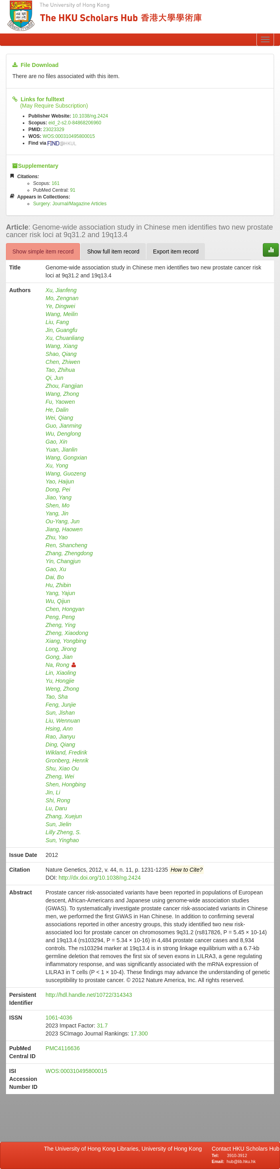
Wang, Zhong (62, 394)
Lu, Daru (56, 808)
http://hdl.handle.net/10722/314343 (89, 995)
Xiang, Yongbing (66, 641)
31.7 (102, 1025)
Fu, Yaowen (60, 402)
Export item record (176, 251)
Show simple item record (42, 251)
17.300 (139, 1033)
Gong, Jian (59, 657)
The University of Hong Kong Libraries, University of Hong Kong (124, 1148)
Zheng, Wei (60, 776)
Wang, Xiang (61, 346)
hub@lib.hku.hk (241, 1161)
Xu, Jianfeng (61, 290)
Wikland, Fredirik (66, 752)
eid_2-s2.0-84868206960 (74, 123)
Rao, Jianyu (60, 736)
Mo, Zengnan (62, 298)
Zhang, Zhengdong (69, 553)
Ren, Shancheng (66, 545)
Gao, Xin (56, 441)
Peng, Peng (60, 617)
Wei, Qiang (59, 418)
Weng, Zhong (62, 689)
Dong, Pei (58, 489)
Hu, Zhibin (58, 585)
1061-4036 (59, 1017)
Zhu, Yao (57, 537)
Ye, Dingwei (60, 306)
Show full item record (113, 251)
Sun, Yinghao (62, 840)
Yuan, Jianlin (61, 449)
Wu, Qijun (58, 601)
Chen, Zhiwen (63, 362)
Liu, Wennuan (63, 720)
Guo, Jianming (63, 425)
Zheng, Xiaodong (67, 633)
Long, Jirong (61, 649)
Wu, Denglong (63, 433)
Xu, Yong (57, 465)
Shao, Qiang (61, 354)
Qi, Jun (54, 378)
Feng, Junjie (61, 704)
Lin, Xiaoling (61, 673)
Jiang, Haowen (64, 529)
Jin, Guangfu (61, 330)
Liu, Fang (57, 322)
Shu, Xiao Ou (62, 768)
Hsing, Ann (59, 728)
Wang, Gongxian (66, 457)
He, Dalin (57, 410)
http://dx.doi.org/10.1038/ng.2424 (100, 877)
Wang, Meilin (62, 314)
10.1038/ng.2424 (90, 116)
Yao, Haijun (60, 481)
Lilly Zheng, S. (63, 832)
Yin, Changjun (63, 561)
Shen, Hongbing (65, 784)
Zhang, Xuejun (64, 816)
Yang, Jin (57, 513)
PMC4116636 (63, 1048)
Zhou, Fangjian (64, 386)
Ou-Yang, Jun (62, 521)
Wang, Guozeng (66, 473)
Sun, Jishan (60, 712)
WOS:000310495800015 (69, 136)
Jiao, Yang (58, 497)
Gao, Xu (56, 569)
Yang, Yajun (60, 593)
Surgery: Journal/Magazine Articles (70, 203)
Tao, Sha (57, 697)
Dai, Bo (55, 577)
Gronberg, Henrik (67, 760)
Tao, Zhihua (60, 370)
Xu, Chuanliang (65, 338)
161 (56, 183)
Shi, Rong (58, 800)
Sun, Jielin (58, 824)
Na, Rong (61, 665)
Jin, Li (53, 792)
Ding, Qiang (60, 744)
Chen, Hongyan (65, 609)
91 (72, 190)
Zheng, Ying (60, 625)
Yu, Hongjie (60, 681)
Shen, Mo (58, 505)
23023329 (53, 129)
